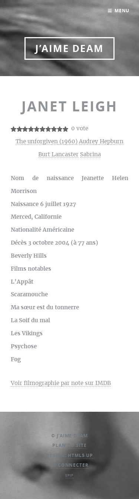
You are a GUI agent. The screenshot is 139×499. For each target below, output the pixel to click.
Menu (122, 10)
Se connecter (69, 465)
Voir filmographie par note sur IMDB (61, 383)
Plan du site (69, 445)
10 (65, 129)
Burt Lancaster (58, 154)
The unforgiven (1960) (46, 141)
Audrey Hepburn (101, 141)
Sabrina (90, 154)
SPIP (69, 475)
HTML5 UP (80, 455)
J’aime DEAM (69, 48)
